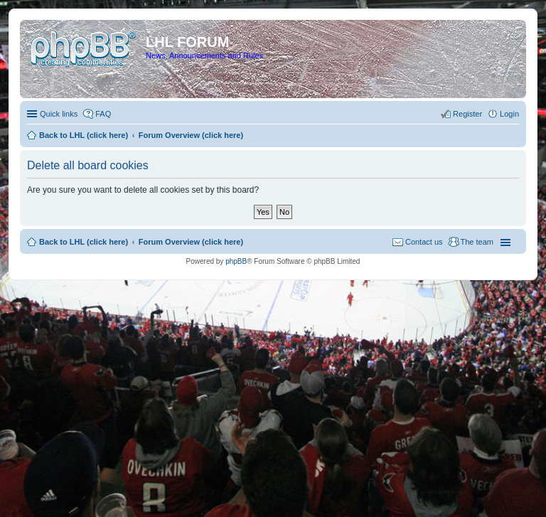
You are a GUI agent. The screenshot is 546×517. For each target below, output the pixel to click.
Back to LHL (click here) (83, 242)
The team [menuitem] (477, 242)
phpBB (236, 261)
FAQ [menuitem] (103, 114)
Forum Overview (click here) (191, 242)
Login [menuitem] (509, 114)
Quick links (58, 114)
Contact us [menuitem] (424, 242)
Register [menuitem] (467, 114)
